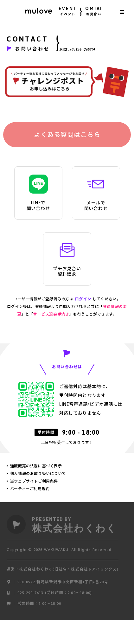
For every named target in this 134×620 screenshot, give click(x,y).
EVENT (68, 11)
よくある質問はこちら (67, 134)
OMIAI (93, 11)
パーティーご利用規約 (30, 489)
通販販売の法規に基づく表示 (36, 466)
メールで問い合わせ (96, 193)
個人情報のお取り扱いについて (38, 473)
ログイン (83, 299)
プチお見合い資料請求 (67, 258)
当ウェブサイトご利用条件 (34, 481)
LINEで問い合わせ (38, 193)
